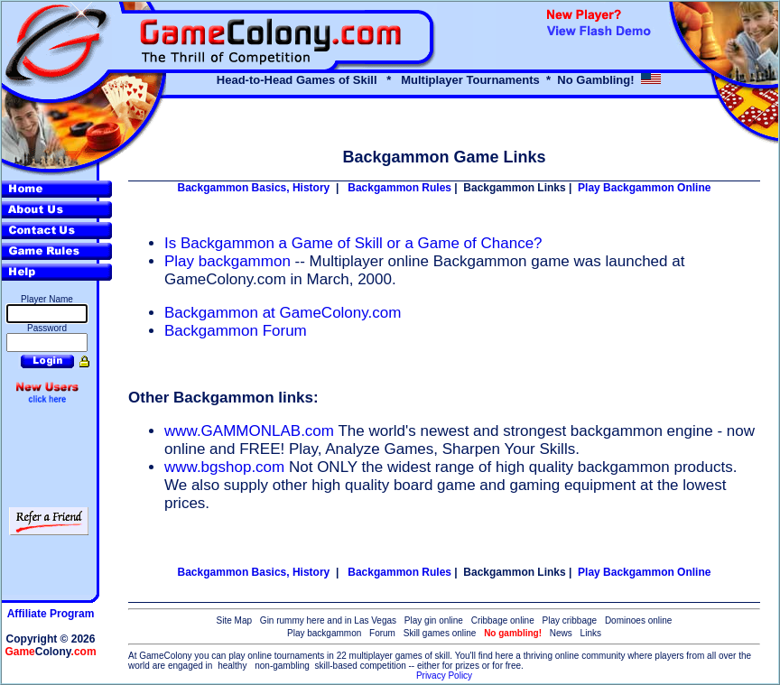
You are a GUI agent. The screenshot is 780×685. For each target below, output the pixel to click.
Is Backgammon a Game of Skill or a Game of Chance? (353, 243)
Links (590, 633)
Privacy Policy (444, 675)
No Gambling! (595, 80)
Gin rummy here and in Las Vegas (328, 620)
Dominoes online (639, 620)
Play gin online (433, 620)
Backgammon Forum (235, 330)
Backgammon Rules (399, 187)
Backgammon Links (514, 187)
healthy (232, 666)
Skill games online (440, 633)
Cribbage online (502, 620)
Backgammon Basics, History (254, 187)
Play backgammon (229, 261)
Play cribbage (570, 620)
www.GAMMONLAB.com (249, 431)
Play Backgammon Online (644, 187)
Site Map (234, 620)
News (561, 633)
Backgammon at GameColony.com (282, 312)
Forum (382, 633)
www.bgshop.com (224, 467)
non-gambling (282, 666)
